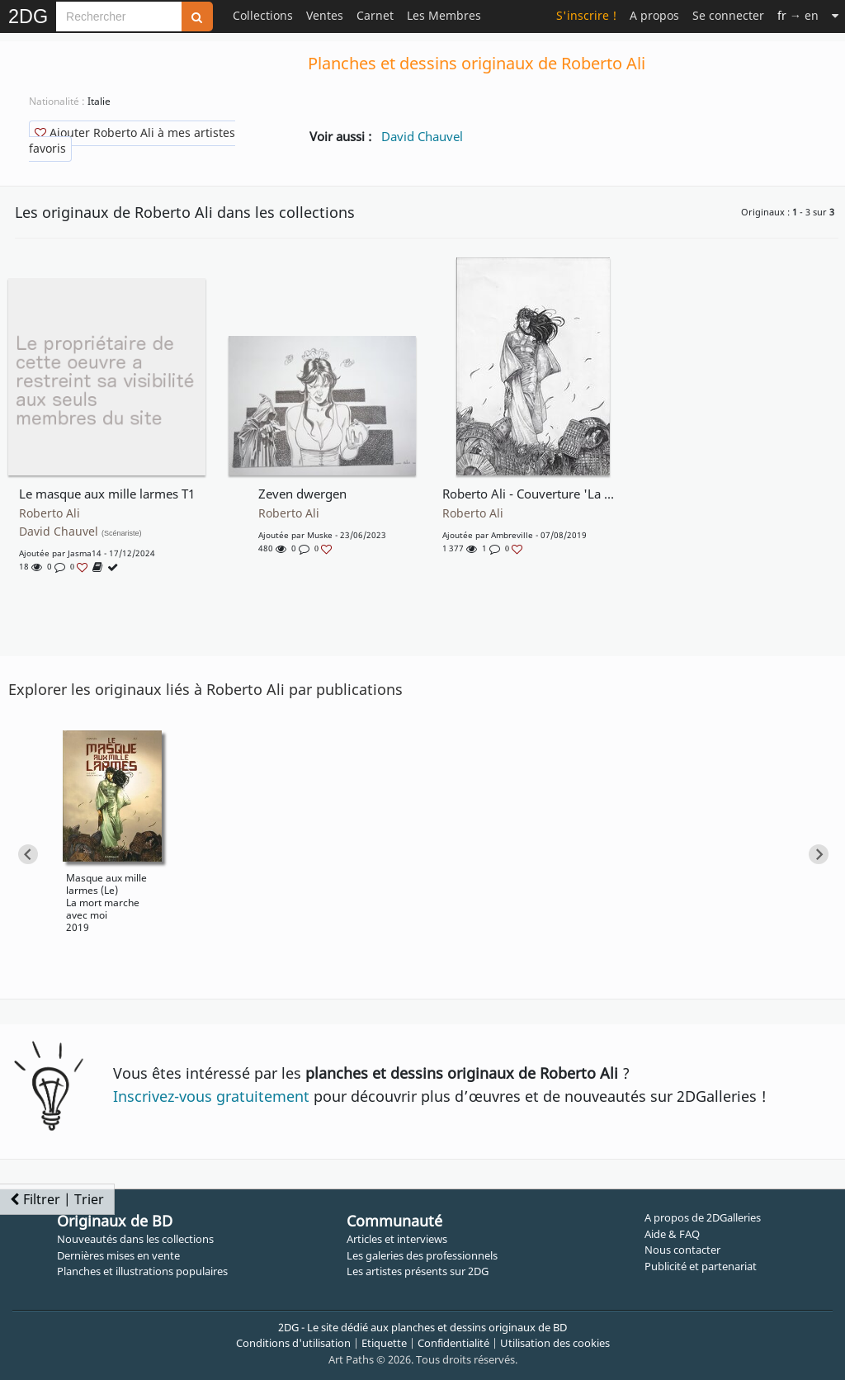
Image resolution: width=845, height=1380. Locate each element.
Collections (263, 15)
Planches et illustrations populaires (142, 1271)
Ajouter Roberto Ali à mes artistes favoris (132, 140)
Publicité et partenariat (700, 1266)
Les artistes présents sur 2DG (418, 1271)
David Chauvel (422, 136)
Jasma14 (84, 553)
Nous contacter (682, 1249)
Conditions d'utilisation (293, 1342)
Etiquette (384, 1342)
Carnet (375, 15)
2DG (28, 16)
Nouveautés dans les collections (135, 1238)
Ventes (324, 15)
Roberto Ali (49, 513)
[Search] (119, 16)
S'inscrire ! (586, 15)
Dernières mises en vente (118, 1255)
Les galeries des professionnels (422, 1255)
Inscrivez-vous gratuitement (211, 1096)
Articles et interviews (397, 1238)
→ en (798, 15)
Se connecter (728, 15)
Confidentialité (453, 1342)
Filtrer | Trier (57, 1199)
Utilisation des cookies (555, 1342)
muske (320, 535)
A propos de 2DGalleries (702, 1217)
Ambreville (512, 535)
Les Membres (444, 15)
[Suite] (835, 15)
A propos (654, 15)
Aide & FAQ (672, 1233)
